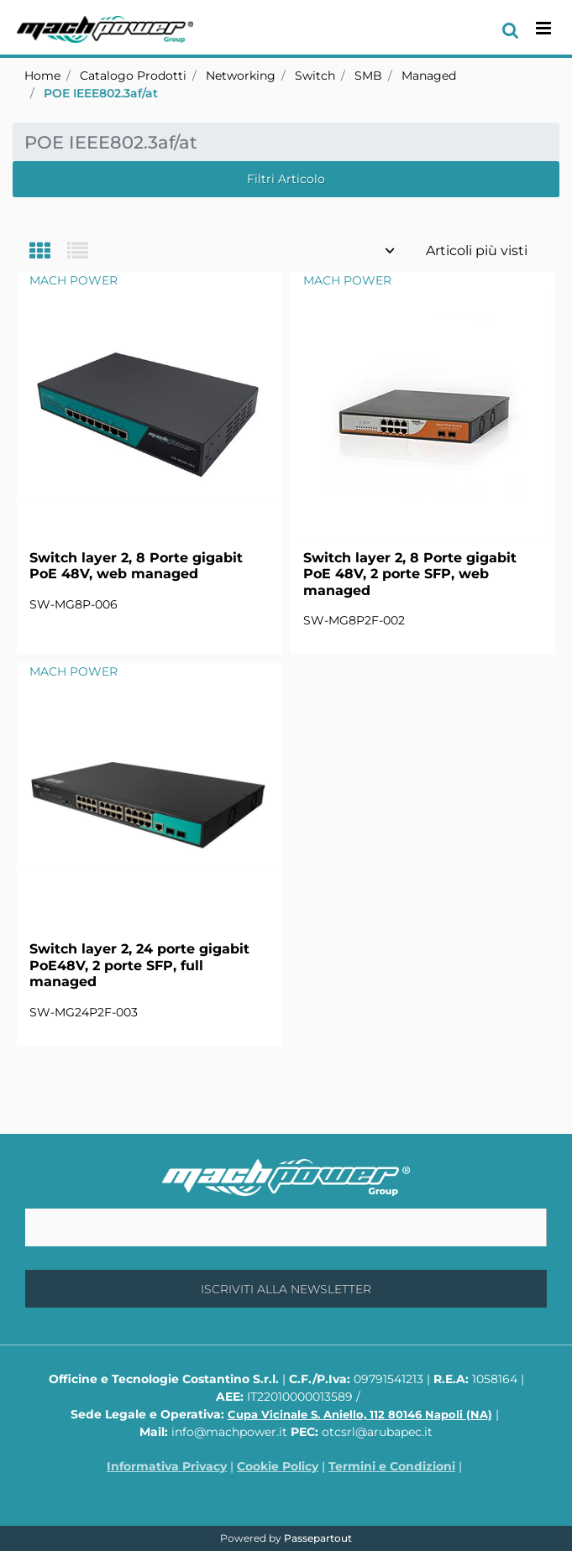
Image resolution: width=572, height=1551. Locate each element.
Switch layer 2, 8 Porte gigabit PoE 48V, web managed (136, 566)
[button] (286, 1289)
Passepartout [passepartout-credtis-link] (318, 1538)
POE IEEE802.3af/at (101, 93)
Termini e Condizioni (391, 1466)
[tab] (48, 252)
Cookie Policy (277, 1466)
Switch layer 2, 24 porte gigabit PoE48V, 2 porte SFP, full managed (139, 965)
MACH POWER (73, 280)
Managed (428, 75)
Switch (315, 75)
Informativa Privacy (167, 1466)
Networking (241, 75)
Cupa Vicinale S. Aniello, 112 (360, 1414)
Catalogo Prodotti (133, 75)
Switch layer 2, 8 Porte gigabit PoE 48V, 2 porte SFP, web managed (410, 574)
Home (42, 75)
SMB (368, 75)
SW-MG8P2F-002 (354, 620)
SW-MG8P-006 (73, 604)
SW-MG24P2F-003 (83, 1012)
